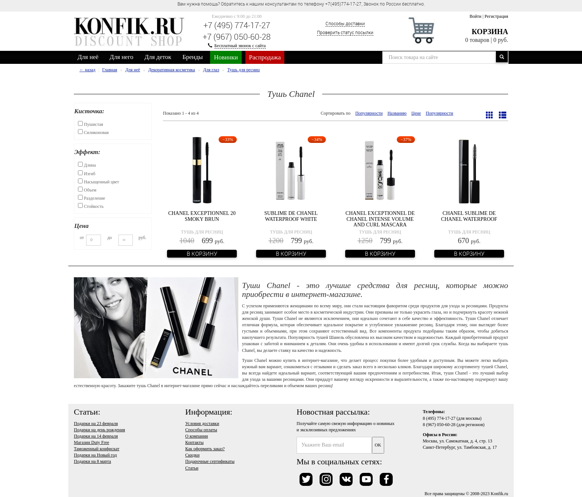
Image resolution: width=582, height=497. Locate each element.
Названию (397, 113)
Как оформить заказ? (205, 448)
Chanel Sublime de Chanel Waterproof (469, 216)
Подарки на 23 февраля (96, 423)
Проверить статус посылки (345, 32)
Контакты (194, 442)
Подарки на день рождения (99, 429)
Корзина (490, 31)
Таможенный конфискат (97, 448)
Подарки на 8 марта (92, 461)
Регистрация (496, 16)
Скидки (192, 455)
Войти (475, 16)
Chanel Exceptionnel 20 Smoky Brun (202, 216)
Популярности (369, 113)
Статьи (191, 468)
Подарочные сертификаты (210, 461)
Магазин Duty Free (91, 442)
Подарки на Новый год (95, 455)
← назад (87, 69)
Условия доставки (202, 423)
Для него (121, 57)
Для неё (88, 57)
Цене (416, 113)
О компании (196, 436)
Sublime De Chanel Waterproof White (291, 216)
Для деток (157, 57)
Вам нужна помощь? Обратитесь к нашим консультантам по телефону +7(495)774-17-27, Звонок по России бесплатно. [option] (301, 4)
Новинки (226, 57)
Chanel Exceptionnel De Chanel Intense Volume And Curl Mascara (380, 219)
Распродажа (265, 57)
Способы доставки (345, 23)
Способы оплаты (201, 429)
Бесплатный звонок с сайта (240, 45)
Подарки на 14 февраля (96, 436)
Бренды (193, 57)
